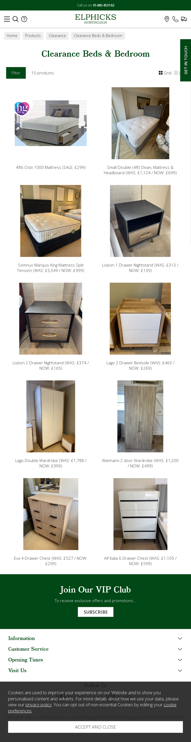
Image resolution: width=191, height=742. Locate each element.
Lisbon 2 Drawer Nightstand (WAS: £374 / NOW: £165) (51, 365)
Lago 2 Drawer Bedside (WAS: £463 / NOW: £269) (140, 365)
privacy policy (38, 704)
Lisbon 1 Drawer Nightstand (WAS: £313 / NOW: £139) (140, 267)
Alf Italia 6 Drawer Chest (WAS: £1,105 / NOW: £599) (140, 560)
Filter (16, 72)
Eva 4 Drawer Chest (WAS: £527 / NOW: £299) (50, 560)
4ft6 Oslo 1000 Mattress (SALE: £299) (51, 167)
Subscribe (96, 612)
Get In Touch (185, 60)
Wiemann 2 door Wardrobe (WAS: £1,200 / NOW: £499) (140, 463)
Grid (165, 72)
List (179, 72)
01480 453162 (103, 5)
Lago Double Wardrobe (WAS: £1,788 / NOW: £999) (50, 463)
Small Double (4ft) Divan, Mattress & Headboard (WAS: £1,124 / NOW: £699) (140, 170)
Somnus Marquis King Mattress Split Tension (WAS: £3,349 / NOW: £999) (50, 267)
